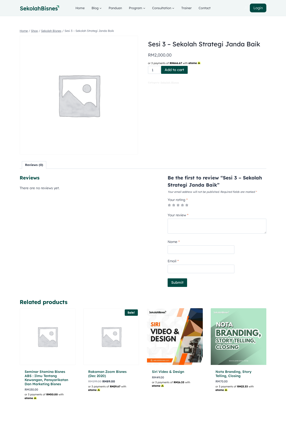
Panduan (115, 8)
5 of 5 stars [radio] (186, 205)
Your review (178, 215)
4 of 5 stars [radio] (182, 205)
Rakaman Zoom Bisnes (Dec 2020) (107, 373)
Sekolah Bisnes (169, 82)
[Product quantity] (154, 70)
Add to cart (174, 69)
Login (258, 8)
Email (173, 261)
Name (174, 242)
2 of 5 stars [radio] (173, 205)
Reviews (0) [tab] (34, 165)
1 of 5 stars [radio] (169, 205)
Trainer (186, 8)
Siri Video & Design (168, 371)
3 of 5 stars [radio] (178, 205)
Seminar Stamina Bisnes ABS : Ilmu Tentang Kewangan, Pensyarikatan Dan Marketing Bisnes (46, 377)
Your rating (178, 200)
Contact (205, 8)
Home (80, 8)
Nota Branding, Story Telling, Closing (233, 373)
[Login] (246, 8)
